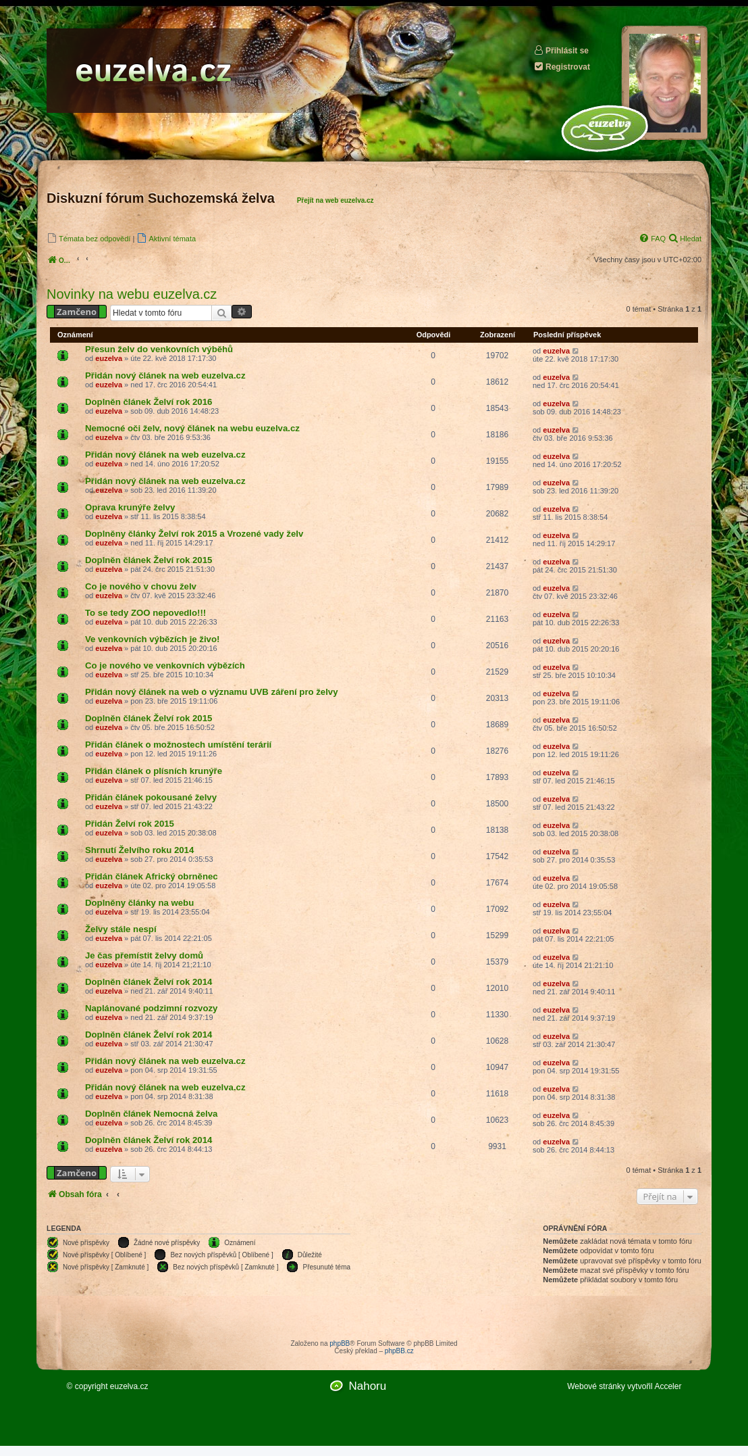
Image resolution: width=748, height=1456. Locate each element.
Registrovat (561, 67)
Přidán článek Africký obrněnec (151, 876)
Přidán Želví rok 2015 (129, 824)
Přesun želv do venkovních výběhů (159, 349)
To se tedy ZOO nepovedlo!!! (145, 613)
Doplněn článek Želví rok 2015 (148, 560)
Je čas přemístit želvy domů (144, 955)
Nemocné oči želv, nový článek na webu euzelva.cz (192, 428)
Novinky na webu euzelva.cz (132, 294)
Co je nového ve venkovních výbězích (165, 665)
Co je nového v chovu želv (140, 586)
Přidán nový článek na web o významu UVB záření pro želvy (211, 692)
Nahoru (367, 1386)
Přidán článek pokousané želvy (151, 797)
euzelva (108, 358)
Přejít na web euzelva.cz (335, 200)
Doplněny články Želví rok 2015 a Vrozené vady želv (194, 534)
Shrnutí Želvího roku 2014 (139, 850)
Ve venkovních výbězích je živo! (152, 639)
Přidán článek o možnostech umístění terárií (178, 744)
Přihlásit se (561, 50)
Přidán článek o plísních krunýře (153, 771)
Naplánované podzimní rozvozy (151, 1008)
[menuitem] (88, 238)
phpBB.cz (399, 1351)
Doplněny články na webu (139, 903)
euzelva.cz (129, 1386)
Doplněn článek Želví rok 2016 (148, 402)
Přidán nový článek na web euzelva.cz (165, 375)
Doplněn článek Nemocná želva (151, 1114)
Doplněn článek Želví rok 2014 (148, 982)
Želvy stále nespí (121, 929)
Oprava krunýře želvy (130, 507)
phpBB (339, 1343)
